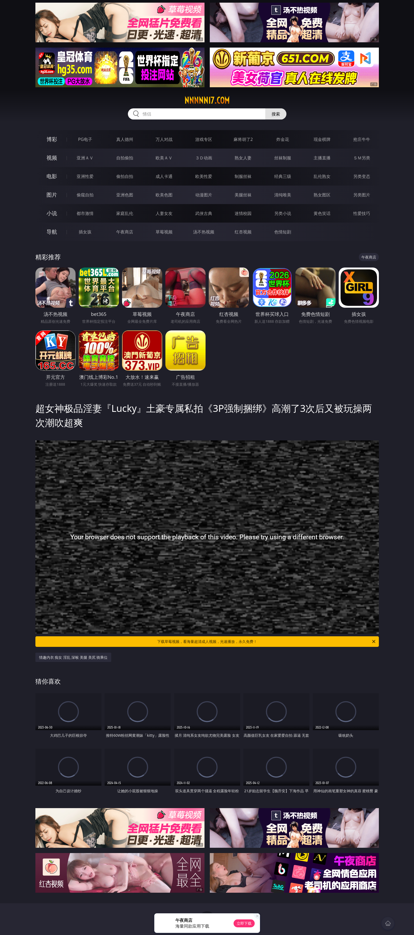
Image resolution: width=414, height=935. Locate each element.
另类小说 (282, 213)
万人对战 (164, 139)
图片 (51, 194)
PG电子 (85, 139)
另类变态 (361, 176)
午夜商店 (124, 232)
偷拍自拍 (124, 176)
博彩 (51, 139)
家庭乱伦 (124, 213)
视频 (51, 157)
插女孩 (85, 232)
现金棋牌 (322, 139)
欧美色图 (164, 195)
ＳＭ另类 (361, 158)
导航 (51, 231)
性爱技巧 (361, 213)
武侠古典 (203, 213)
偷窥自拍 (85, 195)
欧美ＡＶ (164, 158)
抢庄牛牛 (361, 139)
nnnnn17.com (207, 100)
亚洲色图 (124, 195)
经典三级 (282, 176)
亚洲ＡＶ (85, 158)
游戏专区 (203, 139)
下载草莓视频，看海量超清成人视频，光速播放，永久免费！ (266, 641)
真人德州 (124, 139)
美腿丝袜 (243, 195)
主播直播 (322, 158)
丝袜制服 (282, 158)
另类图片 (361, 195)
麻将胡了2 (243, 139)
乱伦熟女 (322, 176)
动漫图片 (203, 195)
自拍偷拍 (124, 158)
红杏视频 (243, 232)
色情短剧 (282, 232)
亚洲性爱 (85, 176)
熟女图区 (322, 195)
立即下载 (244, 923)
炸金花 (282, 139)
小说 (51, 213)
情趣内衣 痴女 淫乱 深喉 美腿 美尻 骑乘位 (73, 657)
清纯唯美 (282, 195)
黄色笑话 (322, 213)
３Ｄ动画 (203, 158)
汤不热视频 (203, 232)
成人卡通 (164, 176)
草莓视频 (164, 232)
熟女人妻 (243, 158)
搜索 (276, 114)
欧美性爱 (203, 176)
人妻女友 (164, 213)
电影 (51, 176)
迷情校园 (243, 213)
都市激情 (85, 213)
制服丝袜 (243, 176)
